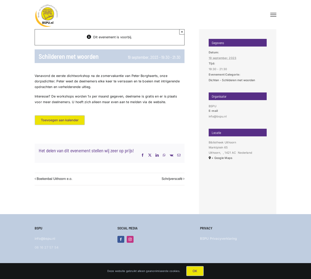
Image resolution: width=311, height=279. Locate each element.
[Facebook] (120, 239)
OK (195, 271)
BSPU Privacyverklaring (218, 238)
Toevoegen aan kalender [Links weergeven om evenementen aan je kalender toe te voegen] (60, 120)
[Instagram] (130, 239)
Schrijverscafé (172, 178)
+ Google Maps (221, 158)
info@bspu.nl (45, 238)
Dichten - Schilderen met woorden (232, 80)
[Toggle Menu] (273, 15)
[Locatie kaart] (238, 182)
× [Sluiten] (182, 31)
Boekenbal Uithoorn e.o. (54, 178)
